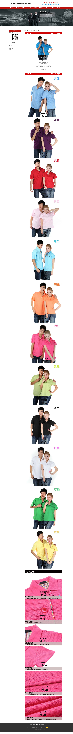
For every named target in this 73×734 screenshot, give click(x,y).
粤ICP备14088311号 (42, 727)
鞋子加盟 (45, 729)
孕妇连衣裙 (38, 729)
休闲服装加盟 (34, 729)
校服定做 (41, 729)
